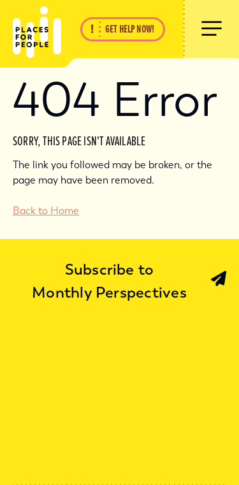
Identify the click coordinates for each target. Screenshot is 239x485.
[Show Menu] (211, 29)
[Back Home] (30, 29)
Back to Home (46, 210)
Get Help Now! (129, 29)
